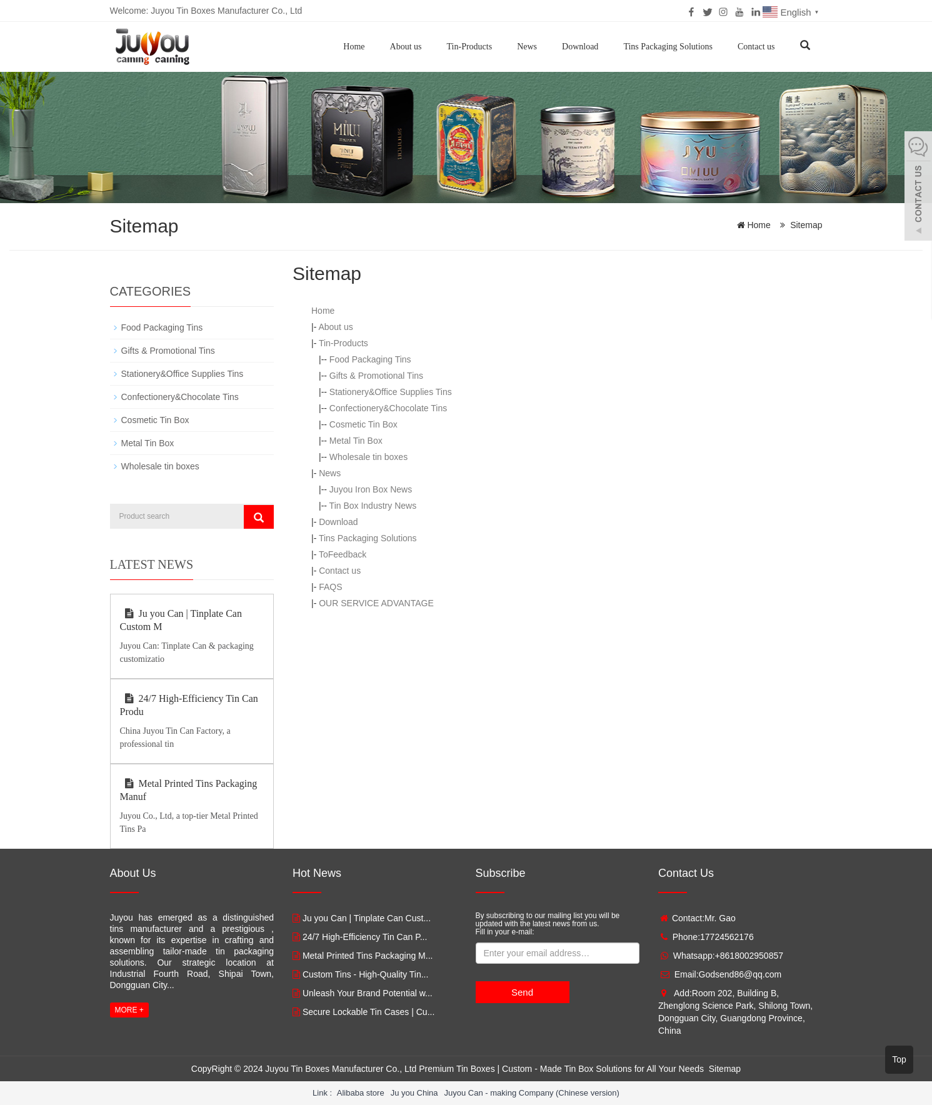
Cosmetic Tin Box (363, 424)
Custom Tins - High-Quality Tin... (366, 974)
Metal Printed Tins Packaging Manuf (189, 790)
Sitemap (806, 225)
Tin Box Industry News (373, 506)
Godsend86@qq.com (740, 974)
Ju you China (414, 1093)
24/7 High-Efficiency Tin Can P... (365, 937)
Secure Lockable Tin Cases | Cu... (368, 1012)
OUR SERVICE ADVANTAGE (376, 603)
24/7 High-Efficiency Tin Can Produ (189, 705)
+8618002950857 (749, 956)
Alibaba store (360, 1093)
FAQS (330, 587)
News (527, 46)
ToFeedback (342, 554)
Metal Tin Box (356, 441)
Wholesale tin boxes (368, 457)
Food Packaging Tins (370, 359)
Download (580, 46)
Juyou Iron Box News (370, 489)
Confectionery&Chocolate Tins (388, 408)
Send (522, 992)
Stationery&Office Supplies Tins (390, 392)
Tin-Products (470, 46)
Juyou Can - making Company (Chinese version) (531, 1093)
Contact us (756, 46)
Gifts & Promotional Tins (376, 376)
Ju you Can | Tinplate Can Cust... (367, 918)
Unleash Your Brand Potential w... (368, 993)
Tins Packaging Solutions (668, 46)
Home (353, 46)
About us (406, 46)
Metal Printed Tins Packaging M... (368, 956)
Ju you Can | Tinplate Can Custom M (181, 620)
